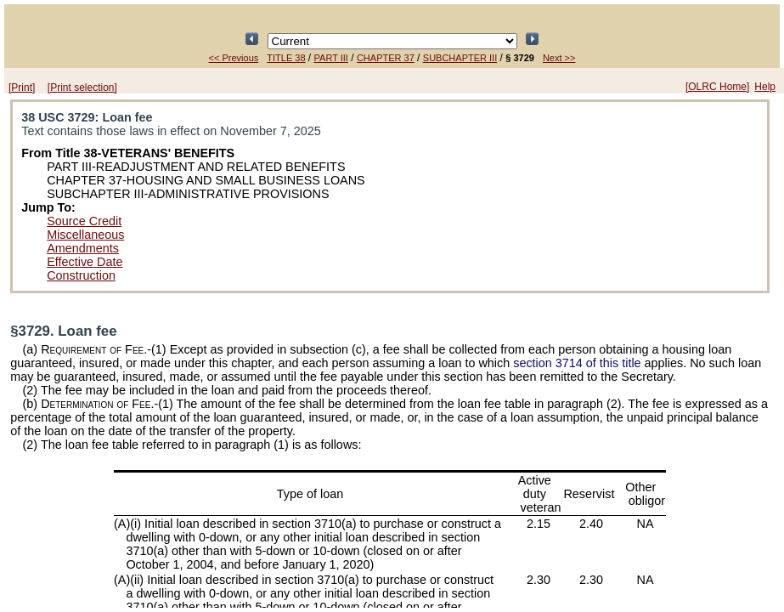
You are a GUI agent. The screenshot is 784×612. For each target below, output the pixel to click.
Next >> (559, 58)
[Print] (21, 88)
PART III (331, 58)
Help (765, 87)
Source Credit (84, 221)
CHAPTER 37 (386, 58)
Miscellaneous (85, 234)
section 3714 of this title (576, 363)
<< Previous (234, 58)
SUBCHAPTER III (460, 58)
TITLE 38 (286, 58)
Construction (81, 275)
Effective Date (84, 262)
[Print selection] (82, 88)
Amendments (83, 248)
